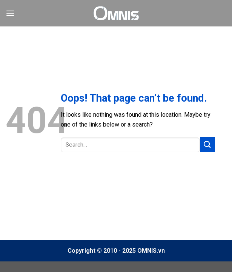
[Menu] (10, 13)
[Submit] (207, 144)
